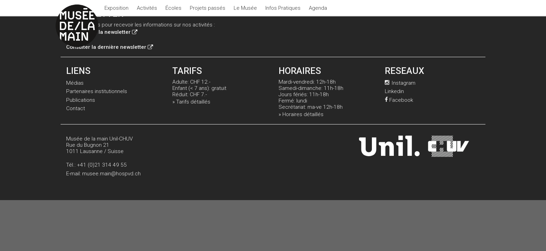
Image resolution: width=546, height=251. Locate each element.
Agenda (318, 8)
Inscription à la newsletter (101, 32)
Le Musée (245, 8)
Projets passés (207, 8)
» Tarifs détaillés (191, 102)
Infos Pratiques (283, 8)
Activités (147, 8)
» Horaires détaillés (301, 114)
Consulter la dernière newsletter (109, 47)
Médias (75, 83)
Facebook (399, 100)
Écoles (173, 8)
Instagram (400, 83)
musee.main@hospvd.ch (111, 173)
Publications (80, 100)
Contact (75, 108)
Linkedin (394, 91)
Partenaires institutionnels (96, 91)
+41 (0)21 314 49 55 (102, 165)
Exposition (116, 8)
